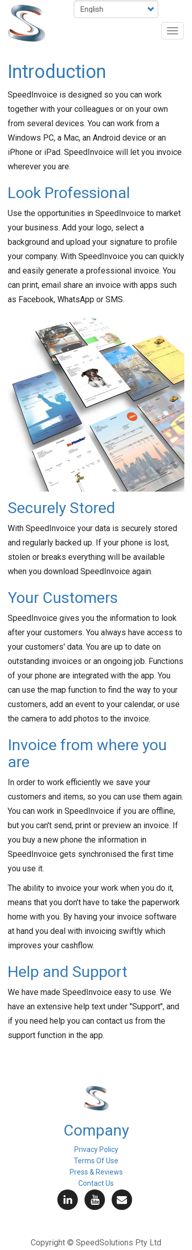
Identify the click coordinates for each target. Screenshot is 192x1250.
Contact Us (96, 1183)
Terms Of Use (96, 1161)
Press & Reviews (96, 1172)
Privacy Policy (96, 1149)
